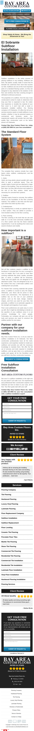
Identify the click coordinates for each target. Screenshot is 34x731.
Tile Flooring (6, 494)
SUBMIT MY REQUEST (17, 421)
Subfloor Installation (9, 518)
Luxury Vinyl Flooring (9, 504)
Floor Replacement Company (12, 513)
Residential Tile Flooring (10, 556)
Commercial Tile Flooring (11, 551)
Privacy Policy (16, 711)
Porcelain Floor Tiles (9, 537)
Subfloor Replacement (10, 523)
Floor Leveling (7, 527)
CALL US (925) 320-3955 (11, 10)
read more (14, 476)
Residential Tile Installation (11, 565)
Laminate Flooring (8, 509)
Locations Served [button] (17, 653)
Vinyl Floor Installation (10, 575)
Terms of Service (16, 714)
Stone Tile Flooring (8, 546)
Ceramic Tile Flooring (9, 532)
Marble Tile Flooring (9, 542)
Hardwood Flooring (8, 499)
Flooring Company (8, 490)
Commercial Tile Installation (12, 560)
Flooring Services (8, 584)
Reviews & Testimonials (16, 708)
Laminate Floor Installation (11, 570)
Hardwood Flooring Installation (13, 579)
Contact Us (26, 10)
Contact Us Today (16, 717)
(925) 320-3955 (8, 127)
